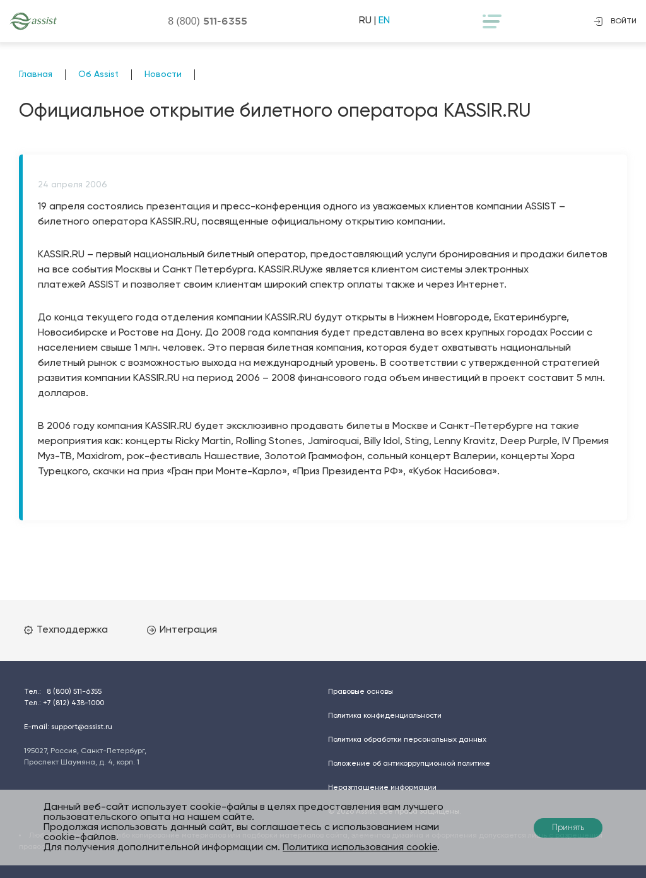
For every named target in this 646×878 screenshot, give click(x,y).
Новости (163, 74)
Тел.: (63, 692)
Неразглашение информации (382, 788)
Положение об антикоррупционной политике (409, 764)
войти (615, 21)
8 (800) (207, 20)
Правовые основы (360, 692)
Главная (35, 74)
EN (384, 21)
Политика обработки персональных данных (407, 740)
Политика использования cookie (360, 848)
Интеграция (182, 630)
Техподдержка (66, 630)
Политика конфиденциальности (385, 716)
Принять (568, 828)
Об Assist (98, 74)
